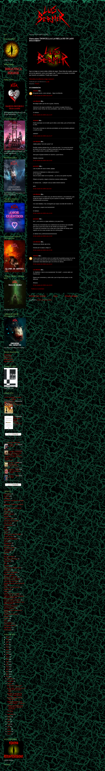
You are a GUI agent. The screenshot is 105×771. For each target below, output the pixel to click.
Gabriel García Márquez (14, 465)
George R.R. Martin (9, 459)
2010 (7, 674)
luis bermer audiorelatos (10, 572)
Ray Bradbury (12, 446)
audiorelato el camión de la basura (13, 504)
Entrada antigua (71, 296)
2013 (7, 666)
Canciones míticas (9, 518)
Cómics (6, 529)
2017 (7, 657)
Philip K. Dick (7, 589)
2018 (7, 654)
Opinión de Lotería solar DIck (12, 579)
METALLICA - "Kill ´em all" (14, 685)
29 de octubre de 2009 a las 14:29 (42, 236)
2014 (7, 664)
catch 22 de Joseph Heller (11, 520)
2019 (7, 652)
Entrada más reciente (37, 296)
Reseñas (6, 616)
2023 (7, 642)
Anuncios (6, 496)
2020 (7, 649)
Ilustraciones (7, 561)
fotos (5, 554)
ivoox (5, 563)
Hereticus (11, 476)
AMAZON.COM (8, 359)
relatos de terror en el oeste (11, 594)
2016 (7, 659)
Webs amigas (8, 629)
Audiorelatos (7, 512)
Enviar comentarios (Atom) (44, 300)
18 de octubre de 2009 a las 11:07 (42, 115)
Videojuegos (7, 627)
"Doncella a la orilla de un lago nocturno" (41, 79)
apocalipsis (7, 498)
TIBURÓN (10, 711)
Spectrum (6, 618)
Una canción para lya (10, 625)
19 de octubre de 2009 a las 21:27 (42, 136)
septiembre (10, 714)
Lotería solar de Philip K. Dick (12, 567)
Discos (6, 541)
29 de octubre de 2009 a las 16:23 (42, 285)
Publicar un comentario (37, 289)
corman (6, 532)
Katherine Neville (18, 404)
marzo (9, 729)
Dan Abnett (11, 477)
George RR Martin (9, 556)
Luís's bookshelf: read (13, 442)
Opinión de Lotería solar (10, 576)
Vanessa (35, 255)
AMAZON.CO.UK (9, 361)
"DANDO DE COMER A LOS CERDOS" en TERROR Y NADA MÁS (15, 707)
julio (8, 719)
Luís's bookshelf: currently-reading (13, 398)
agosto (9, 716)
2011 (7, 671)
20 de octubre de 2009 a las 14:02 (42, 160)
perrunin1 (36, 166)
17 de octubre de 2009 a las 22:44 (42, 95)
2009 (7, 676)
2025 (7, 637)
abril (8, 726)
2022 (7, 644)
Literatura (6, 565)
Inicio (55, 296)
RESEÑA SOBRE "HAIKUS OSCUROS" (14, 698)
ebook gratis (7, 545)
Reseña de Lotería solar (10, 606)
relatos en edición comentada (12, 600)
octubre (9, 683)
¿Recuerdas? (7, 494)
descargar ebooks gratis (10, 538)
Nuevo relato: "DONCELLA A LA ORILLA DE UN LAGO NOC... (16, 690)
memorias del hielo (9, 574)
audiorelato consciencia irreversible (14, 500)
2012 (7, 669)
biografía (6, 516)
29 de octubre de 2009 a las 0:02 (42, 188)
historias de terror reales (11, 559)
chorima (35, 90)
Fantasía (6, 552)
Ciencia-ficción (8, 525)
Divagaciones (7, 543)
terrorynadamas (8, 623)
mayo (9, 724)
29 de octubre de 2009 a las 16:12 (42, 264)
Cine (5, 527)
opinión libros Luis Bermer (11, 581)
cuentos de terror (8, 536)
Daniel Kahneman (18, 423)
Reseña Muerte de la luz (11, 614)
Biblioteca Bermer (9, 514)
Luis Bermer (36, 101)
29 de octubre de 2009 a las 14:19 (42, 213)
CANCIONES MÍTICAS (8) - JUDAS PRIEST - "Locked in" (16, 702)
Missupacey (11, 472)
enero (9, 734)
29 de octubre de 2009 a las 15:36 (42, 250)
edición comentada (9, 547)
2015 (7, 661)
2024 (7, 639)
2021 (7, 647)
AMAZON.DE (7, 357)
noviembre (10, 681)
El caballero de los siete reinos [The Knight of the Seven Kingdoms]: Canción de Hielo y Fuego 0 (13, 455)
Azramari (35, 120)
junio (8, 721)
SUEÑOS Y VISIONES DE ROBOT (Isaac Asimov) (14, 694)
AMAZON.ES (7, 355)
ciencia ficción (8, 523)
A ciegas (10, 444)
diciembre (10, 678)
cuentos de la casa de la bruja (12, 534)
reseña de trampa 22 (10, 608)
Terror (5, 620)
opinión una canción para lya (12, 587)
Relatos (37, 83)
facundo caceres (8, 550)
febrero (9, 731)
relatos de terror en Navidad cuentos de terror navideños (14, 596)
